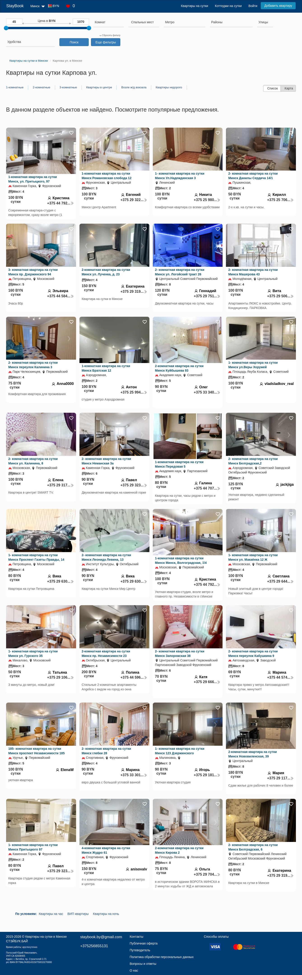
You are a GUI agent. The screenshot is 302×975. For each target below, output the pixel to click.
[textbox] (142, 22)
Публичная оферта (144, 943)
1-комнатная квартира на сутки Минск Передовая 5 (179, 464)
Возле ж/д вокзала (133, 87)
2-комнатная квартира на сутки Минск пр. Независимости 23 (106, 653)
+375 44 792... (60, 203)
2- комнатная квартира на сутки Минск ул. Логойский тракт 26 (179, 272)
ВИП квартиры (78, 914)
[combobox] (108, 23)
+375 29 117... (280, 778)
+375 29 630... (60, 581)
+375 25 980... (207, 200)
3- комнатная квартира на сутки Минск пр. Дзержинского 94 (33, 272)
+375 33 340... (207, 392)
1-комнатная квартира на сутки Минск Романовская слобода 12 (107, 176)
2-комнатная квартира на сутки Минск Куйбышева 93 (179, 368)
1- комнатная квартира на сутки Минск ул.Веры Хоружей (253, 365)
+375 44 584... (60, 296)
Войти (253, 6)
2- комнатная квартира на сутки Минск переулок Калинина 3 (33, 365)
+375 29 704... (207, 874)
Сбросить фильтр (109, 35)
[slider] (6, 28)
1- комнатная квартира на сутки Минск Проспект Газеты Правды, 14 (36, 557)
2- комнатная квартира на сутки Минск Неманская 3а (106, 461)
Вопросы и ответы (143, 964)
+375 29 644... (280, 581)
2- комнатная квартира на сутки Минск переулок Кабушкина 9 (253, 653)
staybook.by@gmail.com (101, 937)
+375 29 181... (207, 775)
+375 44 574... (280, 677)
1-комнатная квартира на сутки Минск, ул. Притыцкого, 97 (32, 179)
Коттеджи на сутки (228, 6)
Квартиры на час (51, 914)
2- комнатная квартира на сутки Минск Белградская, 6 (253, 847)
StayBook (15, 6)
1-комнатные (14, 87)
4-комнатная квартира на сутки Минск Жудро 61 (106, 850)
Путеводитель (140, 950)
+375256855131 (94, 946)
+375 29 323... (134, 485)
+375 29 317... (60, 485)
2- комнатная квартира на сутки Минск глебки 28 (106, 751)
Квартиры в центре (99, 87)
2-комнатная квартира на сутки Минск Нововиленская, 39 (252, 754)
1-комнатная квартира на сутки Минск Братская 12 (106, 368)
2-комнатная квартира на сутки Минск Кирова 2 (179, 850)
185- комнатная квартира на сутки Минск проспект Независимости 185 (36, 751)
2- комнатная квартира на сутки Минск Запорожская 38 (179, 653)
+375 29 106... (60, 677)
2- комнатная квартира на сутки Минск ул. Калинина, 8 (33, 461)
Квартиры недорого (169, 87)
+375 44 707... (207, 488)
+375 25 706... (280, 200)
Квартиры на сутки (194, 6)
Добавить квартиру (278, 5)
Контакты (136, 936)
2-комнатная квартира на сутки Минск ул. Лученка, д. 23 (106, 272)
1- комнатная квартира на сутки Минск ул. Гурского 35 (33, 653)
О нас (134, 970)
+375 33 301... (134, 775)
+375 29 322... (134, 200)
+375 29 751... (207, 296)
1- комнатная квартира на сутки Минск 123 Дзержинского (179, 751)
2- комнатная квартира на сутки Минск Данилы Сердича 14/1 (253, 176)
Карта (289, 88)
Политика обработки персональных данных (161, 957)
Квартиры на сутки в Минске (46, 936)
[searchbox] (108, 22)
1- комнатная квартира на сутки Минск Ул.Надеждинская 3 (179, 176)
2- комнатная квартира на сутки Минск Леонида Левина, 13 (106, 557)
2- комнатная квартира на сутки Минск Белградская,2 (253, 461)
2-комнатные (41, 87)
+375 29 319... (134, 291)
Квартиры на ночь (106, 914)
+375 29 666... (207, 682)
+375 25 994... (134, 392)
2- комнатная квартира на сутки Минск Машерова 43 (253, 272)
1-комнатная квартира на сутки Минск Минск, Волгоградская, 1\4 (181, 560)
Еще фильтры (105, 42)
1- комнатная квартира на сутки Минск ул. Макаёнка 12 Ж (253, 557)
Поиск (74, 42)
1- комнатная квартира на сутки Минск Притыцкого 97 (33, 847)
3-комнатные (68, 87)
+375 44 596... (134, 677)
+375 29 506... (280, 296)
